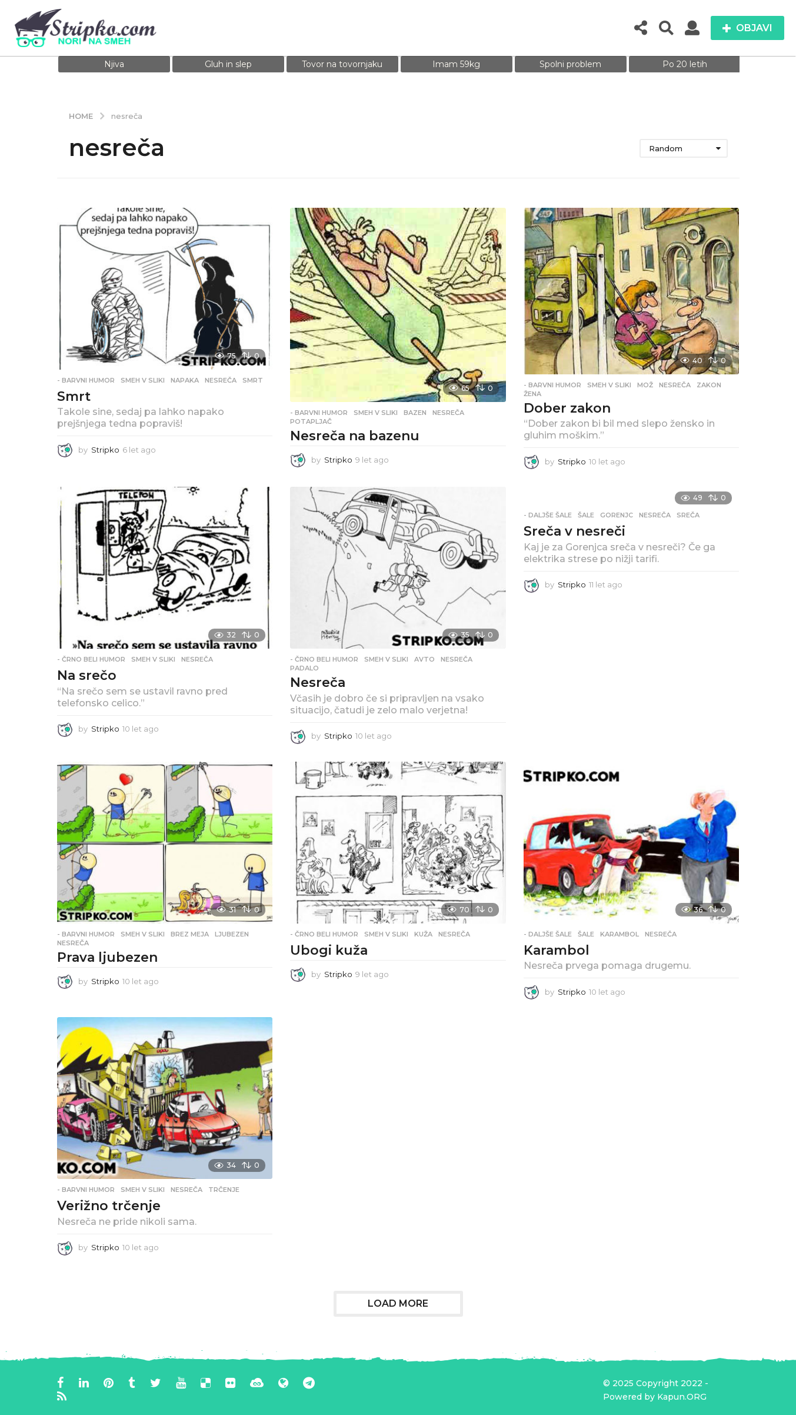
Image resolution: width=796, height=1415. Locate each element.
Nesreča (317, 682)
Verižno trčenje (109, 1206)
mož (645, 384)
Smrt (74, 396)
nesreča (221, 380)
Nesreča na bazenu (354, 436)
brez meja (190, 934)
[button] (640, 28)
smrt (252, 380)
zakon (709, 384)
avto (424, 659)
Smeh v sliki (143, 380)
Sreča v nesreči (574, 531)
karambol (619, 934)
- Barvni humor (86, 380)
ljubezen (232, 934)
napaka (185, 380)
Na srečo (86, 675)
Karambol (556, 950)
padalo (304, 668)
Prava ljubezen (107, 957)
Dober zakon (567, 408)
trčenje (223, 1189)
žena (532, 393)
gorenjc (616, 515)
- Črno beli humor (91, 659)
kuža (423, 934)
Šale (586, 515)
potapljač (311, 421)
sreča (688, 515)
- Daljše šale (548, 515)
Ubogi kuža (329, 950)
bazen (415, 412)
